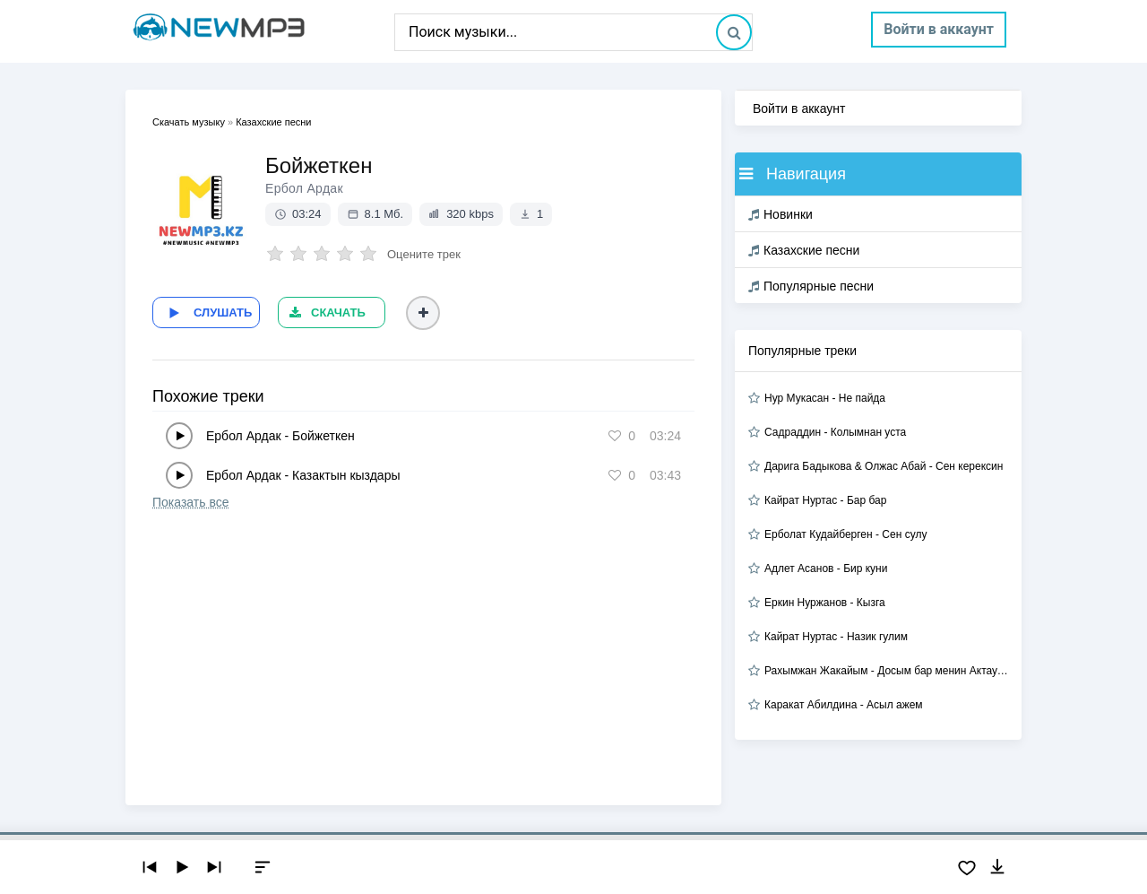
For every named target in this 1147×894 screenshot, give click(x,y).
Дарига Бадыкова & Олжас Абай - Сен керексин (883, 466)
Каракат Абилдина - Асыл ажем (843, 705)
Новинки (780, 214)
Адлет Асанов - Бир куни (825, 568)
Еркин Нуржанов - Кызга (824, 602)
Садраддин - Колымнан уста (835, 432)
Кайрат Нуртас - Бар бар (825, 500)
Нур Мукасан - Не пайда (824, 398)
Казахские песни (803, 250)
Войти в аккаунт (939, 29)
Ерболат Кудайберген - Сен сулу (845, 534)
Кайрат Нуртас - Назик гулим (836, 636)
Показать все (190, 502)
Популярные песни (811, 286)
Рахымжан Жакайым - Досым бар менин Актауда (886, 670)
